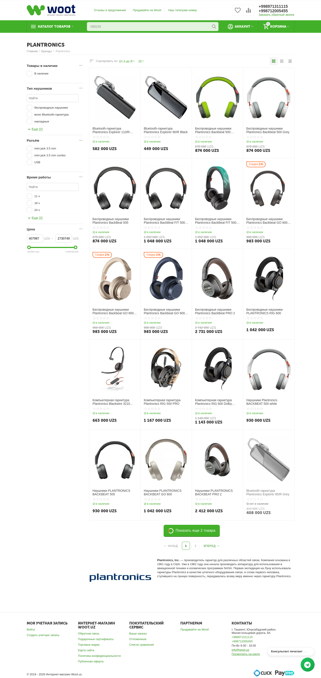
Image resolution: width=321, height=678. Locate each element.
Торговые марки (89, 644)
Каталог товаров (54, 26)
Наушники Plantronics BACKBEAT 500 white (261, 402)
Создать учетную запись (43, 635)
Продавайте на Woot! (147, 10)
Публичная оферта (91, 661)
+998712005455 (273, 11)
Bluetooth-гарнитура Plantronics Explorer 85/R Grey (267, 492)
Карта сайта (86, 650)
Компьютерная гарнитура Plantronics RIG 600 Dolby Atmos (213, 402)
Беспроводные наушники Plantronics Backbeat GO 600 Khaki (113, 311)
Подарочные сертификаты (96, 639)
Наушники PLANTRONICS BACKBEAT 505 (111, 492)
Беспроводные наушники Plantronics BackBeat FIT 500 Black (164, 221)
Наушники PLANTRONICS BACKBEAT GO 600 (162, 492)
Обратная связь (88, 633)
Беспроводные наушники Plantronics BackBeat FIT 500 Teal (215, 221)
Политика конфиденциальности (99, 655)
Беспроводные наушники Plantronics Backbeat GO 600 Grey (267, 221)
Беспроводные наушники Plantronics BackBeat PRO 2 (215, 311)
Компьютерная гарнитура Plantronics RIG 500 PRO (162, 402)
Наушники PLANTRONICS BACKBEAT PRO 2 (214, 492)
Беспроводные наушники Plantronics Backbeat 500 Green (213, 130)
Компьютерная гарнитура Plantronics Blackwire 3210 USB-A (111, 402)
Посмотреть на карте (246, 654)
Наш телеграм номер (182, 10)
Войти (31, 629)
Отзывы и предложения (110, 10)
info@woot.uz (240, 649)
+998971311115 (273, 6)
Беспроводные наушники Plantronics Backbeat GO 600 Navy (164, 311)
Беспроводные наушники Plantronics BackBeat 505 (111, 221)
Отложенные (138, 639)
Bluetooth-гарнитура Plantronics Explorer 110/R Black (111, 130)
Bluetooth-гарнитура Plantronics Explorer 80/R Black (166, 130)
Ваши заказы (138, 633)
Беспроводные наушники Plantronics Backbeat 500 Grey (267, 130)
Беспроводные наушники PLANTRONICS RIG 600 (264, 311)
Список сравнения (141, 644)
